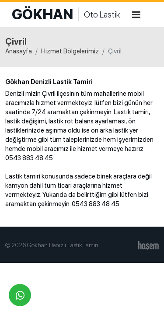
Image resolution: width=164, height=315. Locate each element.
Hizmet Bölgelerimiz (70, 51)
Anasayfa (18, 51)
